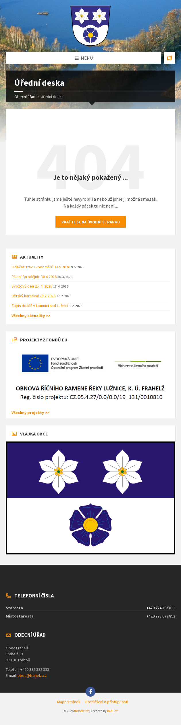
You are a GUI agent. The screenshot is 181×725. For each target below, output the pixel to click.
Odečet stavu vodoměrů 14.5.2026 (41, 266)
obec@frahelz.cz (32, 675)
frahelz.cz (81, 711)
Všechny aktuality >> (30, 315)
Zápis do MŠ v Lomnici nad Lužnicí (40, 305)
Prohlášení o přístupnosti (106, 701)
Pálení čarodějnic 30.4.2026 (34, 276)
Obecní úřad (24, 96)
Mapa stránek (68, 701)
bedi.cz (112, 711)
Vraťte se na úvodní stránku (90, 221)
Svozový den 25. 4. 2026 (32, 286)
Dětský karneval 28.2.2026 (33, 295)
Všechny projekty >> (30, 412)
